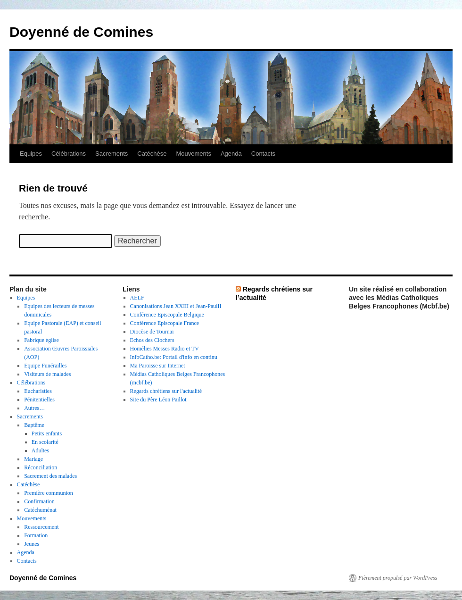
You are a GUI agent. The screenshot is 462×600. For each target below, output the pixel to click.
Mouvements (193, 153)
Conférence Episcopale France (164, 323)
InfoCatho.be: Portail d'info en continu (173, 357)
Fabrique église (41, 340)
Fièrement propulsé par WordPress (397, 578)
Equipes (31, 153)
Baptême (34, 425)
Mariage (33, 459)
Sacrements (111, 153)
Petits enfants (47, 433)
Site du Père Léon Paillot (158, 399)
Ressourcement (41, 527)
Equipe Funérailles (45, 365)
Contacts (263, 153)
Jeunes (31, 544)
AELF (137, 297)
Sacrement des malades (50, 476)
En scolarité (45, 442)
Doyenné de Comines (81, 32)
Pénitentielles (39, 399)
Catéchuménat (40, 510)
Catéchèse (151, 153)
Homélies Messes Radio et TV (164, 348)
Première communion (48, 493)
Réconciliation (40, 467)
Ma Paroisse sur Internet (157, 365)
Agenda (231, 153)
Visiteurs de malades (47, 374)
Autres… (34, 408)
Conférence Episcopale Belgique (167, 314)
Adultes (40, 450)
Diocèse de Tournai (152, 331)
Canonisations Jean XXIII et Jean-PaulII (176, 306)
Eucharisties (38, 391)
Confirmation (39, 501)
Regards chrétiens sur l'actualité (166, 391)
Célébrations (68, 153)
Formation (36, 535)
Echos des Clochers (152, 340)
